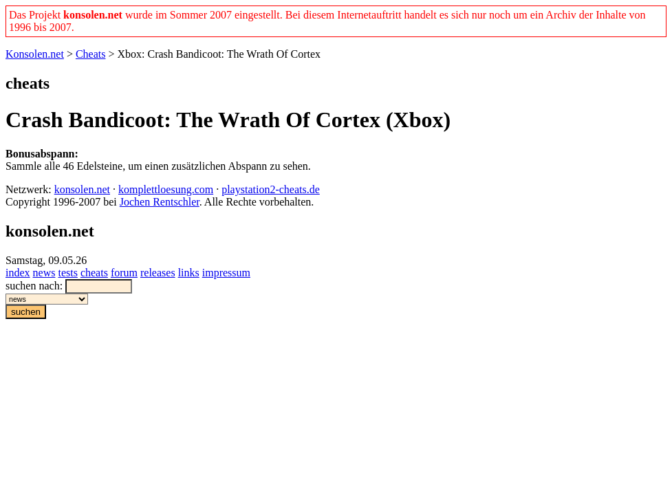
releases (157, 272)
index (18, 272)
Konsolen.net (35, 54)
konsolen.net (82, 189)
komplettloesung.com (165, 189)
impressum (226, 272)
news (44, 272)
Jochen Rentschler (159, 202)
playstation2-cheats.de (270, 189)
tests (67, 272)
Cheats (91, 54)
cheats (94, 272)
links (188, 272)
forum (124, 272)
